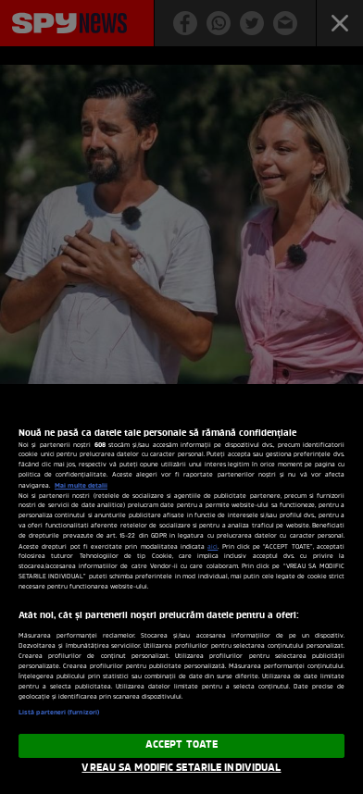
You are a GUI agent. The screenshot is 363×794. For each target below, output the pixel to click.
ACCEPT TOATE (181, 745)
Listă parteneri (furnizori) (59, 712)
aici (212, 547)
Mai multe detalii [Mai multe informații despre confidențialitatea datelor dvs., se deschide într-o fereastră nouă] (81, 485)
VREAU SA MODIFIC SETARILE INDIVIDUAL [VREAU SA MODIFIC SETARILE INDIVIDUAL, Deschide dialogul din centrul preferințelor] (181, 768)
